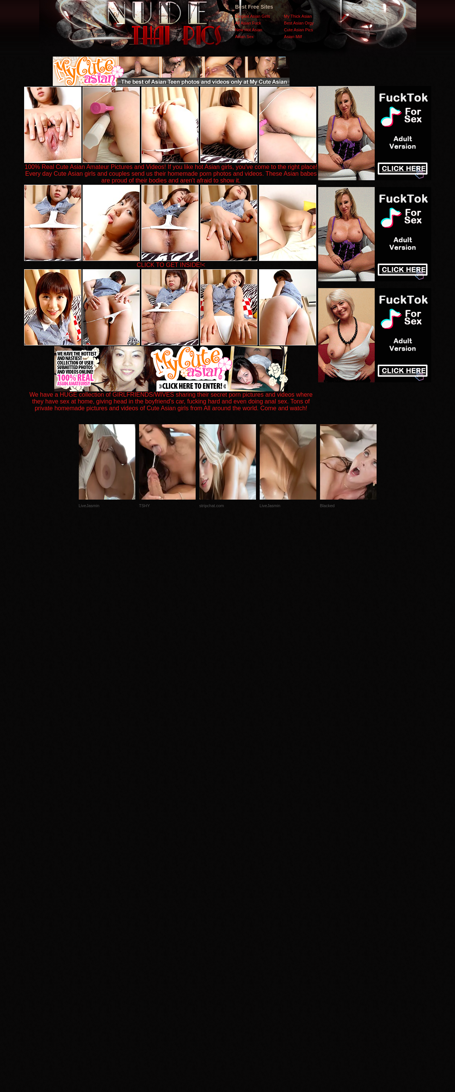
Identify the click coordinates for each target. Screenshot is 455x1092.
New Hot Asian (248, 30)
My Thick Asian (298, 16)
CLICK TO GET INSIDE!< (171, 265)
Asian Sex (244, 36)
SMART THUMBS (241, 941)
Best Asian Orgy (299, 23)
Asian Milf (293, 36)
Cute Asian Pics (298, 30)
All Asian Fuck (248, 23)
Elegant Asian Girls (252, 16)
